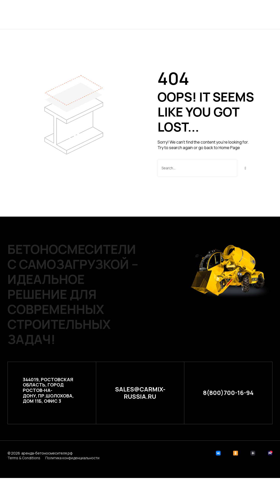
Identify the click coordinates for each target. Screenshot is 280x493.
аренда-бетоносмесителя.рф (47, 453)
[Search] (245, 168)
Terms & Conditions (24, 457)
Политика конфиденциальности (72, 457)
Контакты (196, 14)
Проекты (115, 14)
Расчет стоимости (155, 14)
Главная (90, 14)
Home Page (229, 147)
